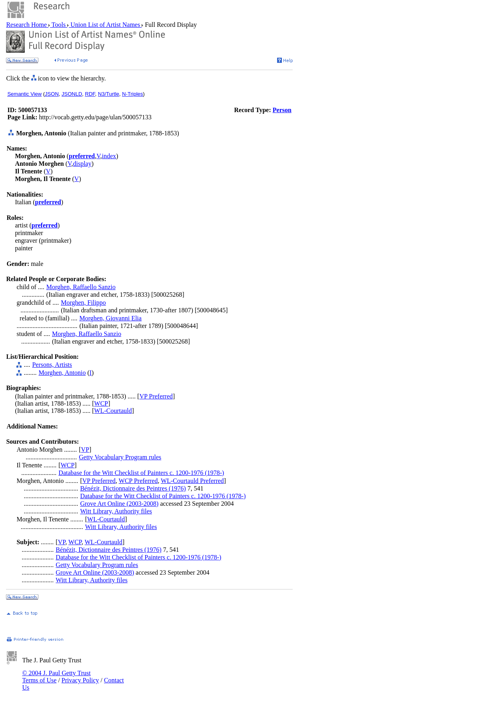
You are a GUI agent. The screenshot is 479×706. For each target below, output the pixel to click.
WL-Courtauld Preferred (192, 480)
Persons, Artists (52, 364)
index (109, 156)
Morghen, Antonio (62, 372)
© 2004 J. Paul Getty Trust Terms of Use (56, 677)
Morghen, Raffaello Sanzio (81, 287)
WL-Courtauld (113, 410)
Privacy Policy (80, 680)
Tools (58, 24)
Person (282, 110)
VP (85, 449)
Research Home (27, 24)
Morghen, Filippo (83, 302)
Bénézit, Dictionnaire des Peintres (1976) (133, 488)
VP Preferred (156, 396)
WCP (101, 403)
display (82, 163)
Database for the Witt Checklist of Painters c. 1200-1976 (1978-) (141, 472)
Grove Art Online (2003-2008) (119, 503)
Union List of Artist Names (105, 24)
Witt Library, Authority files (116, 511)
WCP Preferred (138, 480)
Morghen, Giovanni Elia (110, 318)
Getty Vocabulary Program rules (120, 457)
